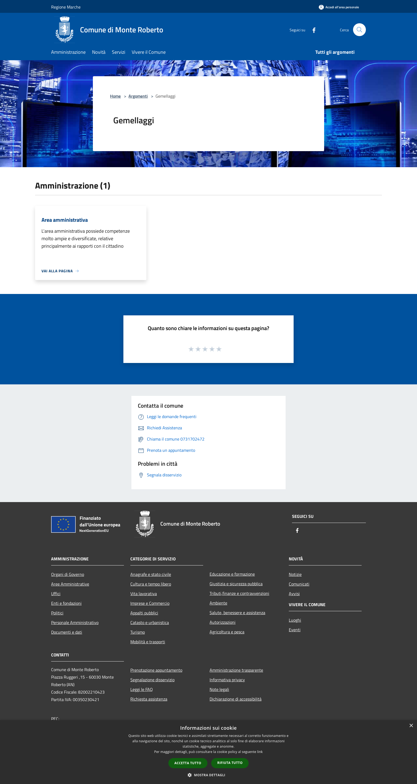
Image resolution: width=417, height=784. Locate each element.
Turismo (137, 632)
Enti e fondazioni (66, 603)
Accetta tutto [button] (188, 763)
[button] (208, 775)
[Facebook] (311, 29)
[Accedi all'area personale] (339, 7)
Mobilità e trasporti (147, 641)
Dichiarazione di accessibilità (235, 699)
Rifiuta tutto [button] (230, 762)
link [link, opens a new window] (260, 751)
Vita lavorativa (143, 593)
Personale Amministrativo (74, 622)
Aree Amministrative (70, 584)
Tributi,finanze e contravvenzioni (239, 593)
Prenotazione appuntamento (156, 670)
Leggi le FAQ (141, 689)
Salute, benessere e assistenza (237, 612)
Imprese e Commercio (149, 603)
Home (115, 96)
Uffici (55, 593)
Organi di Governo (67, 574)
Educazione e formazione (232, 574)
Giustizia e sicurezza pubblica (236, 583)
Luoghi (295, 620)
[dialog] (208, 752)
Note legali (219, 689)
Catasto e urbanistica (149, 622)
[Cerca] (359, 29)
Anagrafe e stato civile (150, 574)
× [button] (411, 726)
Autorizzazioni (223, 622)
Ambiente (218, 603)
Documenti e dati (66, 632)
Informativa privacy (227, 679)
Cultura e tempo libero (150, 584)
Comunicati (299, 584)
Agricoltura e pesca (227, 632)
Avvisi (294, 593)
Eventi (295, 629)
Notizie (295, 574)
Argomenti (138, 96)
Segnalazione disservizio (152, 679)
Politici (57, 613)
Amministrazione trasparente (236, 670)
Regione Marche (66, 7)
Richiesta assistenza (148, 699)
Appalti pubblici (144, 613)
